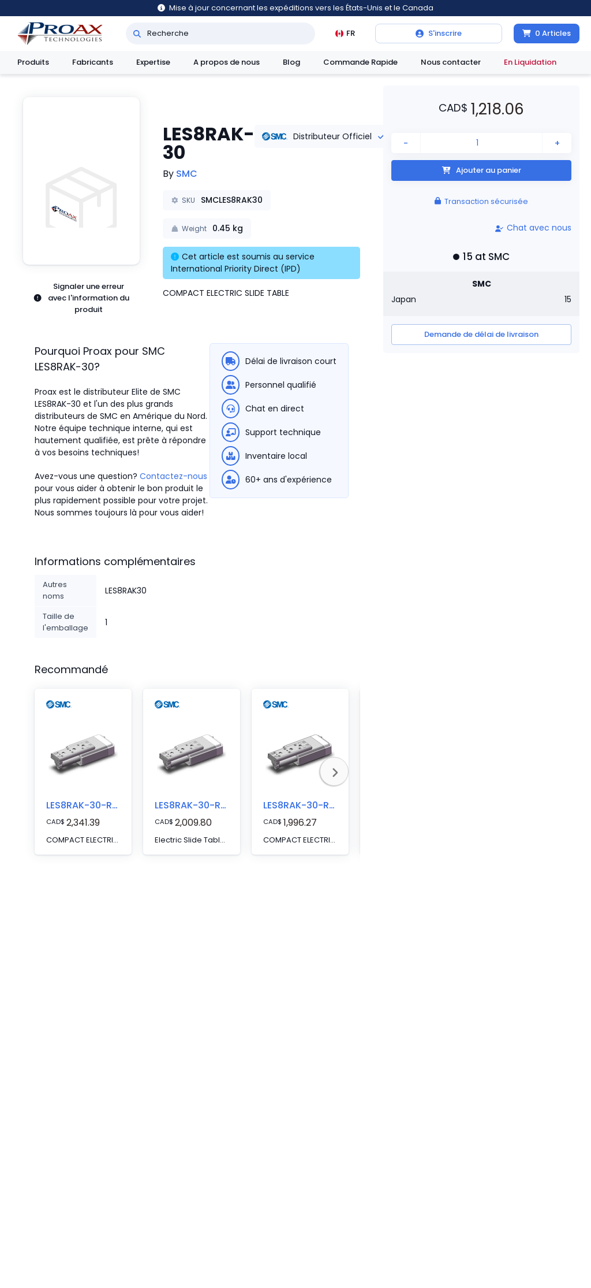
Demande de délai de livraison (481, 334)
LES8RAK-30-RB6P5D (93, 805)
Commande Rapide (360, 62)
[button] (81, 181)
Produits (33, 62)
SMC (186, 173)
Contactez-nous (173, 476)
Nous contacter (451, 62)
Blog (291, 62)
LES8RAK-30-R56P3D (310, 805)
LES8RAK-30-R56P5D (202, 805)
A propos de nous (226, 62)
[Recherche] (137, 33)
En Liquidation (530, 62)
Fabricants (92, 62)
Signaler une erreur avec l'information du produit (81, 298)
